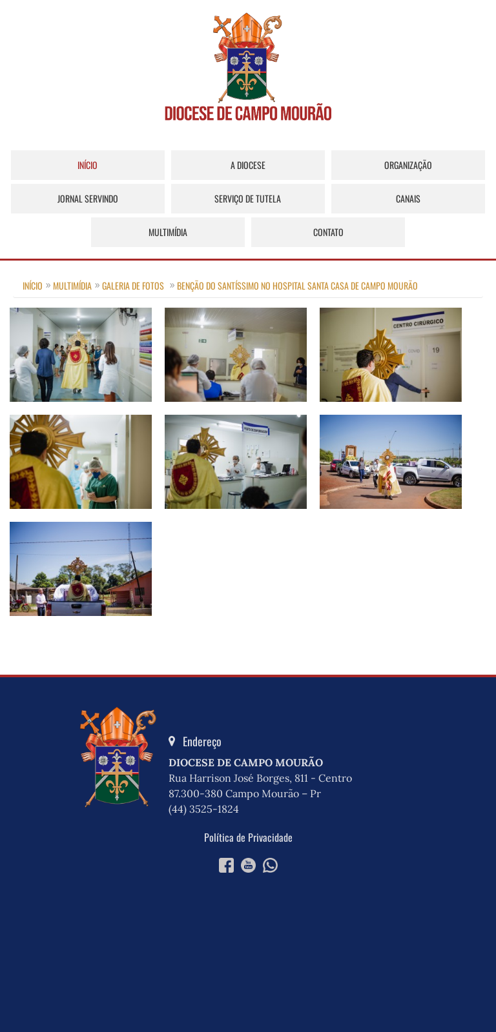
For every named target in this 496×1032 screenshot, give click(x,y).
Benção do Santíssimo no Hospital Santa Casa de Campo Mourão (297, 285)
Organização (408, 165)
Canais (408, 198)
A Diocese (248, 165)
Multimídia (168, 232)
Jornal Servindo (87, 198)
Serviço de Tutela (247, 198)
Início (88, 165)
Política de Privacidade (248, 837)
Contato (328, 232)
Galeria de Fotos (133, 285)
